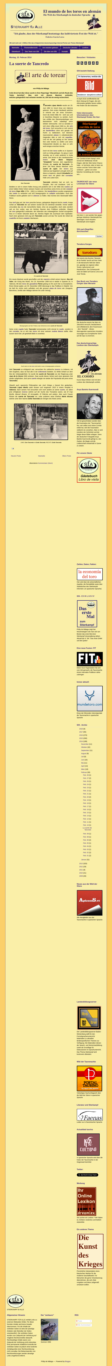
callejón (52, 193)
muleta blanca (57, 331)
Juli (82, 757)
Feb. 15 (86, 812)
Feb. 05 (86, 843)
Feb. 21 (86, 794)
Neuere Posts (16, 456)
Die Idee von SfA (50, 51)
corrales (16, 331)
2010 (81, 873)
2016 (81, 735)
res (22, 207)
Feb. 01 (86, 856)
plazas (56, 135)
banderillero (50, 130)
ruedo (15, 193)
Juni (83, 760)
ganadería (33, 284)
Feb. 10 (86, 825)
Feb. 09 (86, 834)
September (85, 750)
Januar (84, 860)
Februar (84, 772)
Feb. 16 (86, 809)
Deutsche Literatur (70, 48)
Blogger (67, 1361)
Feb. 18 (86, 803)
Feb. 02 (86, 852)
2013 (81, 863)
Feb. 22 (86, 791)
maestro (46, 279)
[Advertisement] (90, 523)
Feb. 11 (86, 822)
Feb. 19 (86, 800)
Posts (79, 1321)
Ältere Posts (66, 456)
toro (50, 175)
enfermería (42, 372)
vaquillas (68, 137)
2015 (81, 738)
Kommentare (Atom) (45, 463)
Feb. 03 (86, 849)
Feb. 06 (86, 840)
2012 (81, 867)
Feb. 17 (86, 806)
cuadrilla (12, 218)
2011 (81, 870)
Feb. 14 (86, 816)
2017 (81, 732)
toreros (57, 369)
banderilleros (53, 191)
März (83, 769)
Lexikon (85, 48)
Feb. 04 (86, 846)
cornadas (69, 175)
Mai (82, 763)
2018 (81, 729)
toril (14, 202)
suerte (33, 378)
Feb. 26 (86, 781)
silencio (36, 196)
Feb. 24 (86, 784)
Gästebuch (16, 51)
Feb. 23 (86, 787)
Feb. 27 (86, 778)
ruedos (67, 187)
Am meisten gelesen (50, 48)
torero (45, 160)
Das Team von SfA (32, 51)
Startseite (15, 48)
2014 (81, 741)
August (84, 753)
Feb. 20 (86, 797)
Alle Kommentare (83, 1325)
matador (26, 218)
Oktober (84, 747)
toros (55, 151)
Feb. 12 (86, 819)
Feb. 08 (86, 837)
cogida (21, 329)
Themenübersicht (30, 48)
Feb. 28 (86, 775)
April (83, 766)
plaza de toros (55, 288)
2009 (81, 876)
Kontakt (65, 51)
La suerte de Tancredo (29, 63)
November (85, 744)
